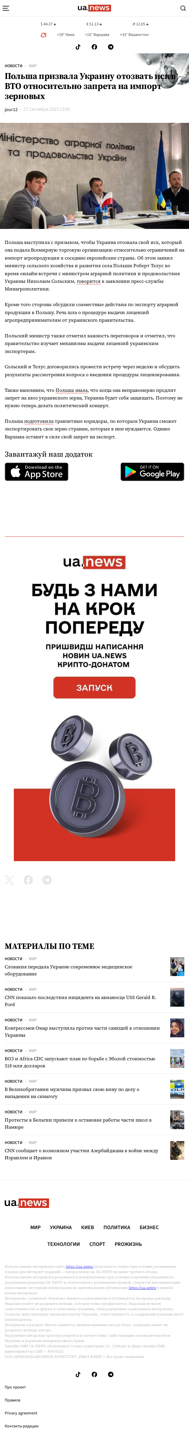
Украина (61, 1227)
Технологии (63, 1244)
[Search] (183, 8)
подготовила (38, 421)
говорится (89, 281)
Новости (13, 66)
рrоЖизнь (128, 1244)
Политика (116, 1227)
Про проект (15, 1387)
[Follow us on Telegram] (111, 47)
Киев (87, 1227)
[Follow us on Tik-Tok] (78, 47)
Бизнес (149, 1227)
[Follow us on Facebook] (94, 47)
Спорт (97, 1244)
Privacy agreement (21, 1413)
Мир (33, 66)
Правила (12, 1400)
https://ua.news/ (79, 1266)
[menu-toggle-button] (5, 8)
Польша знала (72, 390)
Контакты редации (22, 1426)
